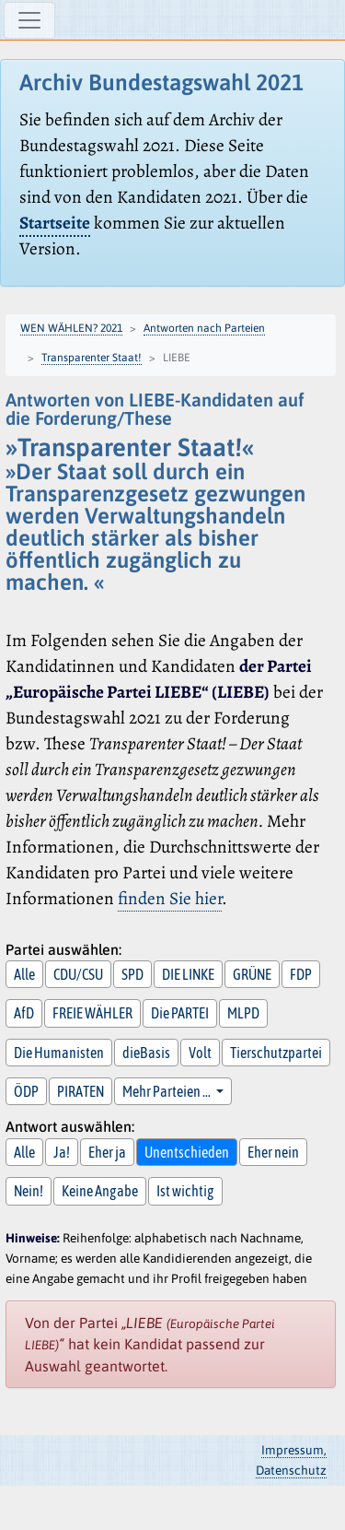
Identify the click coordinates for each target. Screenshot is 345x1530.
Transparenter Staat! (91, 357)
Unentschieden (186, 1152)
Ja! (61, 1152)
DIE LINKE (188, 974)
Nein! (28, 1191)
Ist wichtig (185, 1191)
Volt (200, 1052)
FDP (301, 974)
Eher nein (273, 1152)
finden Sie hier (170, 898)
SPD (132, 974)
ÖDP (26, 1091)
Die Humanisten (59, 1052)
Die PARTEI (180, 1013)
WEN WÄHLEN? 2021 (71, 328)
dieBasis (146, 1052)
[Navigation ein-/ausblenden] (29, 20)
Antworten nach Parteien (204, 328)
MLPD (243, 1013)
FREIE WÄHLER (92, 1013)
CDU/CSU (78, 974)
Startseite (54, 222)
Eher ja (107, 1152)
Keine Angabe (100, 1191)
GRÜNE (252, 974)
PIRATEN (80, 1091)
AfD (24, 1013)
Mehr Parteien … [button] (167, 1091)
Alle (24, 974)
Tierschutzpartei (276, 1052)
